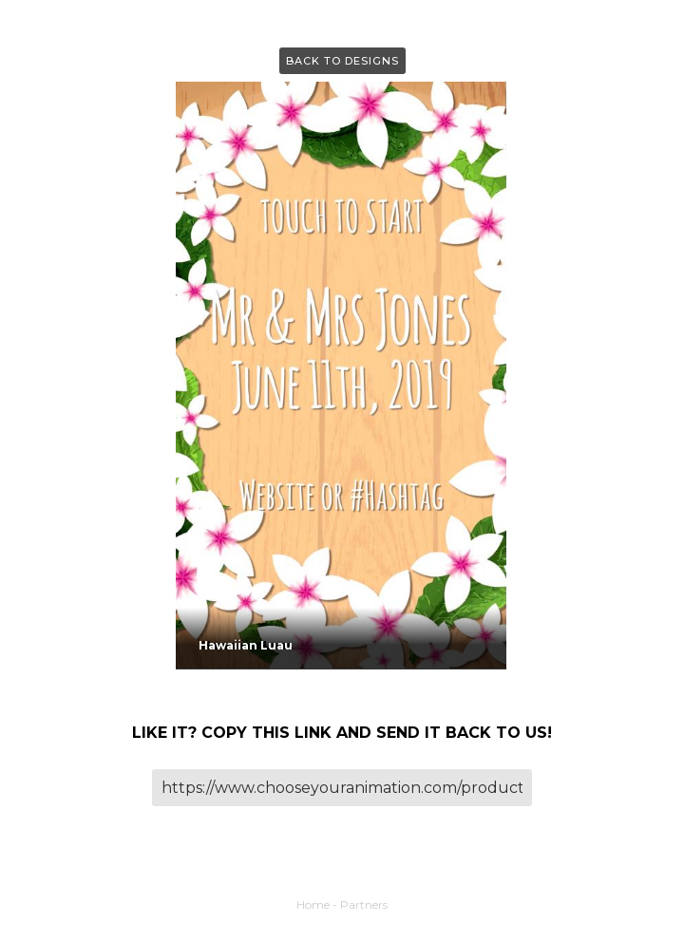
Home (313, 904)
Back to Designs (342, 60)
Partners (364, 904)
